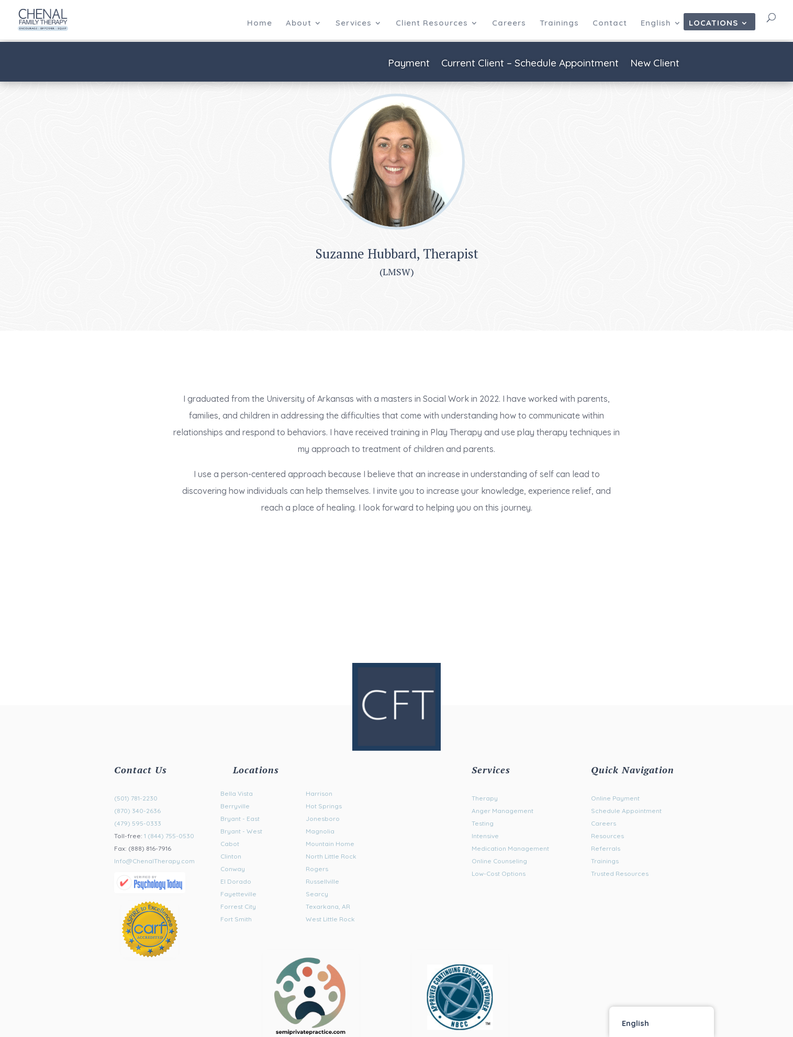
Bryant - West (241, 831)
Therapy (485, 798)
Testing (483, 823)
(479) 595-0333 (137, 823)
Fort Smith (236, 919)
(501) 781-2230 (136, 798)
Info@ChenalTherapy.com (154, 861)
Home (259, 23)
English (656, 23)
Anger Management (502, 811)
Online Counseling (499, 861)
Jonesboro (323, 818)
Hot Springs (324, 806)
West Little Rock (330, 919)
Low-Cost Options (499, 873)
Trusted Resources (620, 873)
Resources (607, 836)
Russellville (322, 881)
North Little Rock (331, 856)
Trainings (559, 23)
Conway (232, 869)
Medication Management (510, 848)
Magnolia (320, 831)
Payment (409, 64)
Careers (509, 23)
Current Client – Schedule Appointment (530, 64)
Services (354, 23)
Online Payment (615, 798)
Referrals (605, 848)
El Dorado (235, 881)
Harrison (319, 793)
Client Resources (432, 23)
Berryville (235, 806)
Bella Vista (236, 793)
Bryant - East (240, 818)
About (298, 23)
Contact (610, 23)
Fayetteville (238, 894)
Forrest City (238, 906)
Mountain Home (330, 844)
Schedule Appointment (626, 811)
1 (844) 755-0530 (169, 836)
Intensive (485, 836)
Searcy (317, 894)
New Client (654, 64)
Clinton (230, 856)
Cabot (229, 844)
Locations (713, 23)
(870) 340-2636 (137, 811)
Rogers (317, 869)
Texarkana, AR (328, 906)
